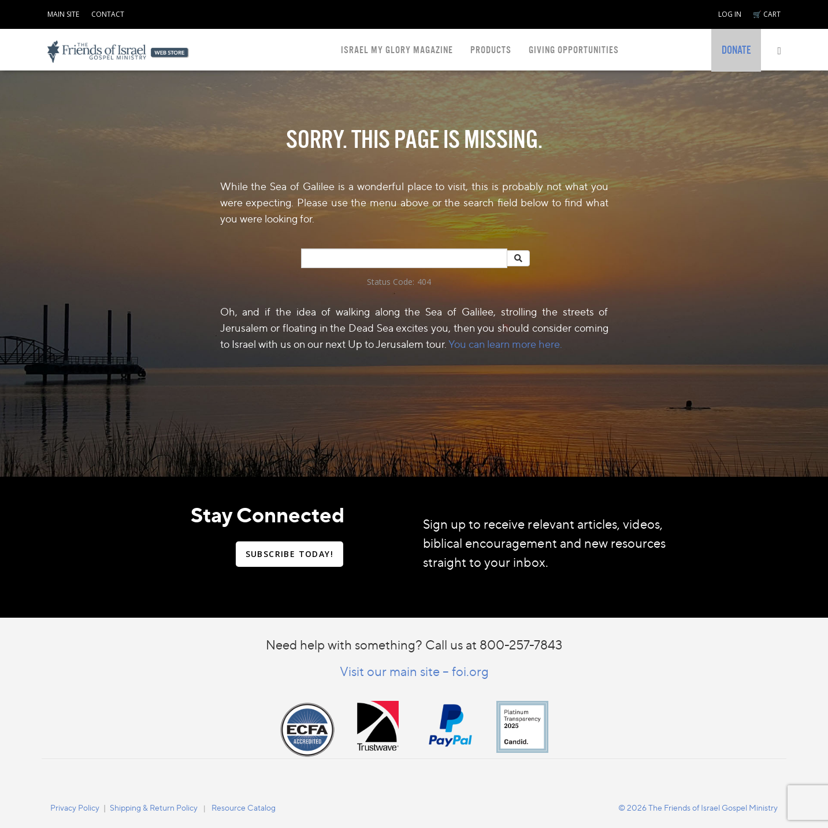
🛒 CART (767, 14)
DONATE (736, 50)
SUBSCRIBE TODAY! (289, 553)
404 (424, 281)
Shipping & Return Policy (154, 807)
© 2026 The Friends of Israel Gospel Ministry (698, 807)
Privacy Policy (74, 807)
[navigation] (63, 12)
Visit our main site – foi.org (414, 671)
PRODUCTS (490, 49)
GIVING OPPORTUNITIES (574, 49)
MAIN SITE (63, 14)
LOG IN (729, 14)
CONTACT (107, 14)
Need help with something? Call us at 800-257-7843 (414, 644)
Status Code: (390, 281)
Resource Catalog (243, 807)
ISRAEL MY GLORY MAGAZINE (397, 49)
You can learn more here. (505, 343)
